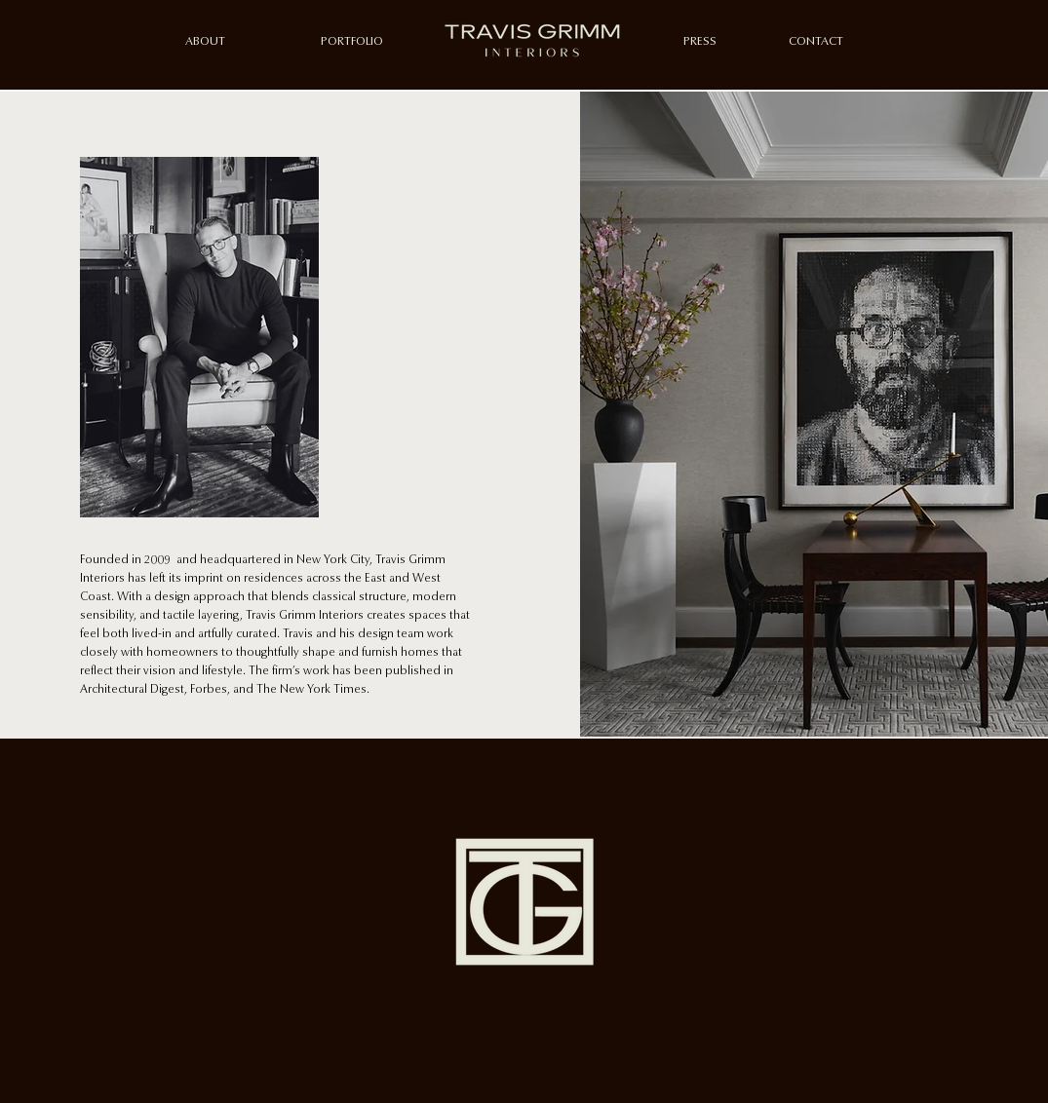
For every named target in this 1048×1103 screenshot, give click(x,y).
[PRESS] (699, 42)
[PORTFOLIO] (352, 42)
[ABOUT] (205, 42)
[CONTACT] (816, 42)
